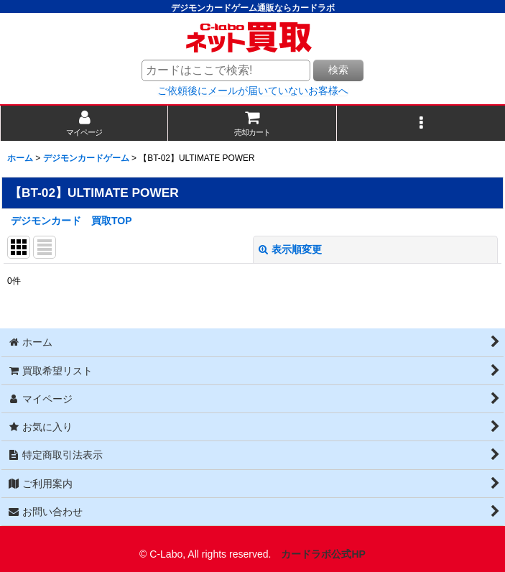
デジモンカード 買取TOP (71, 220)
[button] (421, 123)
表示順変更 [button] (290, 249)
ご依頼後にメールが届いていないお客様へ (252, 91)
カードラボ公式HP (323, 554)
